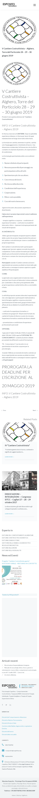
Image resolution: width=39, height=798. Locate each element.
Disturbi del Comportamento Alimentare (17, 535)
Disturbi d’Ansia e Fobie (10, 540)
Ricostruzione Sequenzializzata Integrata (16, 665)
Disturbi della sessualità (11, 550)
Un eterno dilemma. (10, 675)
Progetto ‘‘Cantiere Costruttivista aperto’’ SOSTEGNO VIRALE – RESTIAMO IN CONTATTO (19, 562)
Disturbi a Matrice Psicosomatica (15, 538)
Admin (14, 795)
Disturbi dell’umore (9, 548)
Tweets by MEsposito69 (10, 595)
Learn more (9, 456)
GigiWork (24, 795)
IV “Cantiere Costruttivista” (17, 445)
